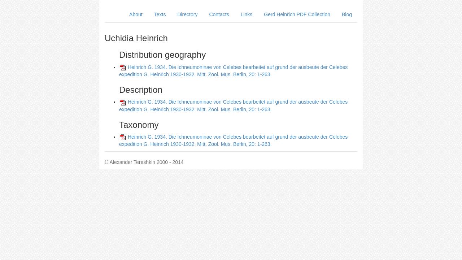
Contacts (219, 14)
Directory (187, 14)
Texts (160, 14)
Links (247, 14)
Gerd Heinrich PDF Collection (297, 14)
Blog (347, 14)
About (136, 14)
